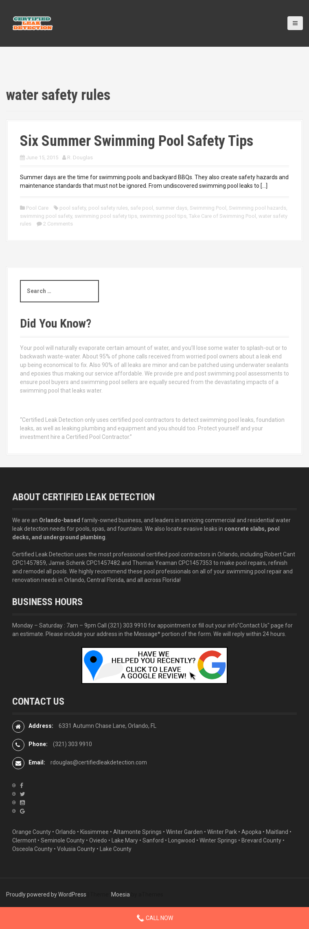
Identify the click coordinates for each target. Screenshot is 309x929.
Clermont (24, 840)
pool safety (72, 208)
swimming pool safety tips (106, 216)
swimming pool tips (163, 216)
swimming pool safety (46, 216)
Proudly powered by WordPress (46, 894)
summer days (171, 208)
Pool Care (37, 208)
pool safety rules (108, 208)
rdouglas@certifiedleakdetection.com (98, 762)
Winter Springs (218, 840)
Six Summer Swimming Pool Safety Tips (136, 141)
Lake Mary (125, 840)
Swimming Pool (208, 208)
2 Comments (58, 224)
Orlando (65, 832)
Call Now (154, 918)
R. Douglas (80, 157)
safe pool (141, 208)
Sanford (153, 840)
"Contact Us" (253, 625)
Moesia (120, 894)
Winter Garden (184, 832)
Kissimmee (94, 832)
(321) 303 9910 (127, 625)
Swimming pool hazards (257, 208)
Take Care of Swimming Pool (222, 216)
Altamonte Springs (137, 832)
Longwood (181, 840)
